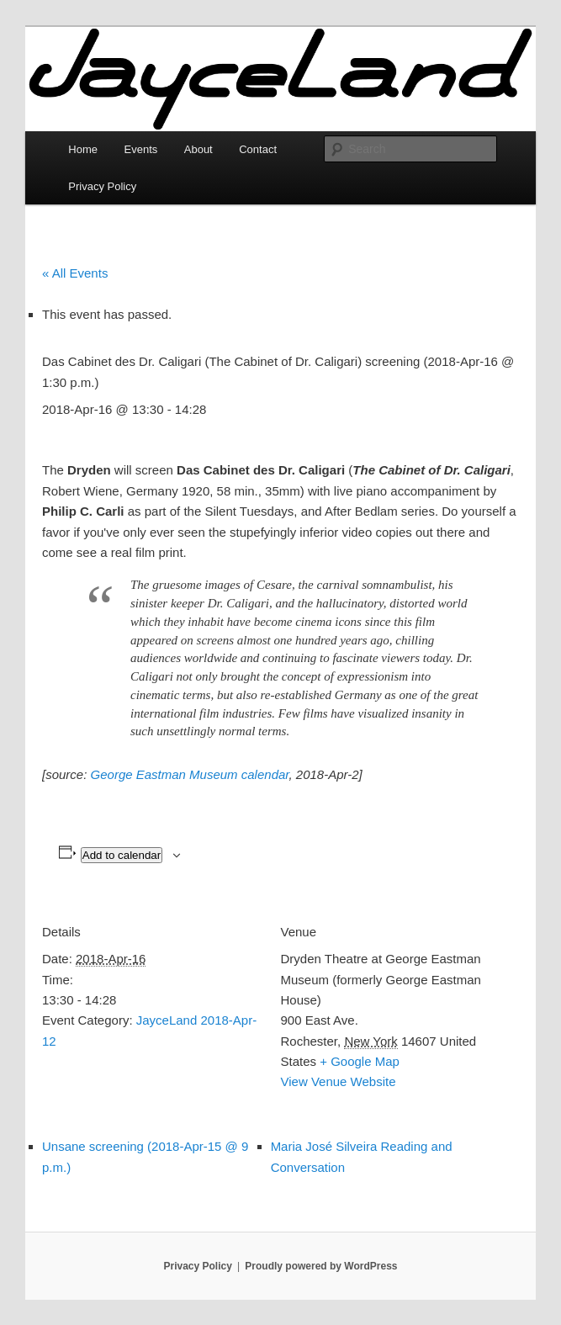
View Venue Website (338, 1081)
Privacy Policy (102, 186)
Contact (258, 149)
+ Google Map (360, 1061)
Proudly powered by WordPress (321, 1266)
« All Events (75, 273)
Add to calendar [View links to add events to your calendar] (121, 855)
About (198, 149)
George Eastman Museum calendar (190, 774)
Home (83, 149)
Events (141, 149)
